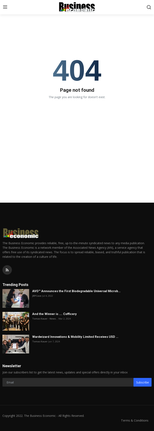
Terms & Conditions (134, 420)
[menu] (5, 7)
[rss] (7, 270)
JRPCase (36, 295)
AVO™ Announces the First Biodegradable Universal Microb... (76, 291)
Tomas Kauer (40, 341)
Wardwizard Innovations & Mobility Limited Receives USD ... (75, 337)
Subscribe (142, 382)
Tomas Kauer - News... (45, 318)
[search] (149, 7)
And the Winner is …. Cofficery (54, 314)
